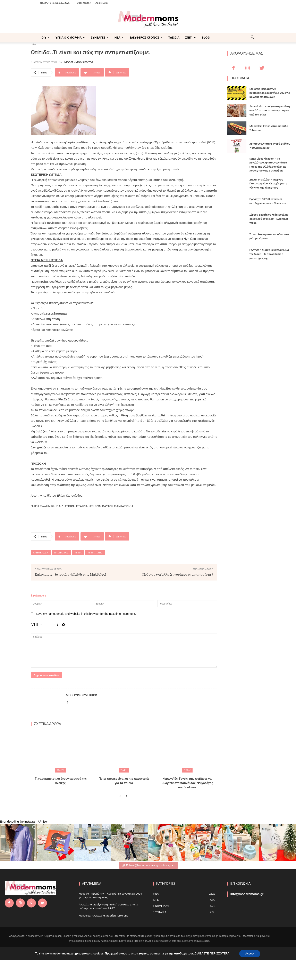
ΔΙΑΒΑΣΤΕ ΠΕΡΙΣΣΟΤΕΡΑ (211, 953)
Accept (249, 953)
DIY (46, 37)
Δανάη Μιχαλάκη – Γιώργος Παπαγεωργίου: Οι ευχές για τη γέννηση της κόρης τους (268, 183)
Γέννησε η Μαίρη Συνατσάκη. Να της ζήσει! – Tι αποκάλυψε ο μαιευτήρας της (269, 254)
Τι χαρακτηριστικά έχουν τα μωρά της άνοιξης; (60, 781)
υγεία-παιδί (94, 552)
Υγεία (78, 552)
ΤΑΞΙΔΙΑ (173, 37)
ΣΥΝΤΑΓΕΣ (99, 37)
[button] (252, 38)
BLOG (206, 37)
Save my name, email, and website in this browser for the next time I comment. (86, 613)
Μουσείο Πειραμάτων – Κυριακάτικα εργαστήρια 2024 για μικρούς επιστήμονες (270, 93)
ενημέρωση (40, 552)
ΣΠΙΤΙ (190, 37)
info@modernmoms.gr (247, 894)
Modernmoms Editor (78, 62)
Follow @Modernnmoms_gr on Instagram (148, 865)
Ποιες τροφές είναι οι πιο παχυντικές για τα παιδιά (124, 781)
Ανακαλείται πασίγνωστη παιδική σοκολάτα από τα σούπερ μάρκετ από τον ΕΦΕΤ (270, 110)
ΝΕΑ (119, 37)
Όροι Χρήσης (84, 2)
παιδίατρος (61, 552)
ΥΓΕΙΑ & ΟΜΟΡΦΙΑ (70, 37)
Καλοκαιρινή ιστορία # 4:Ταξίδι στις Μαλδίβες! (70, 574)
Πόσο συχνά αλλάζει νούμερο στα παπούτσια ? (177, 574)
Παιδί (60, 770)
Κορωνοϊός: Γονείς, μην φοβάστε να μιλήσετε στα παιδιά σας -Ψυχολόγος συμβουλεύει (187, 783)
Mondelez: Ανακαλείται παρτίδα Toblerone (103, 915)
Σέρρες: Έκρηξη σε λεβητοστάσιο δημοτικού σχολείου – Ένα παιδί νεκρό (269, 218)
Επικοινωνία (101, 2)
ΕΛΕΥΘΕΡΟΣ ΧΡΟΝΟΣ (145, 37)
